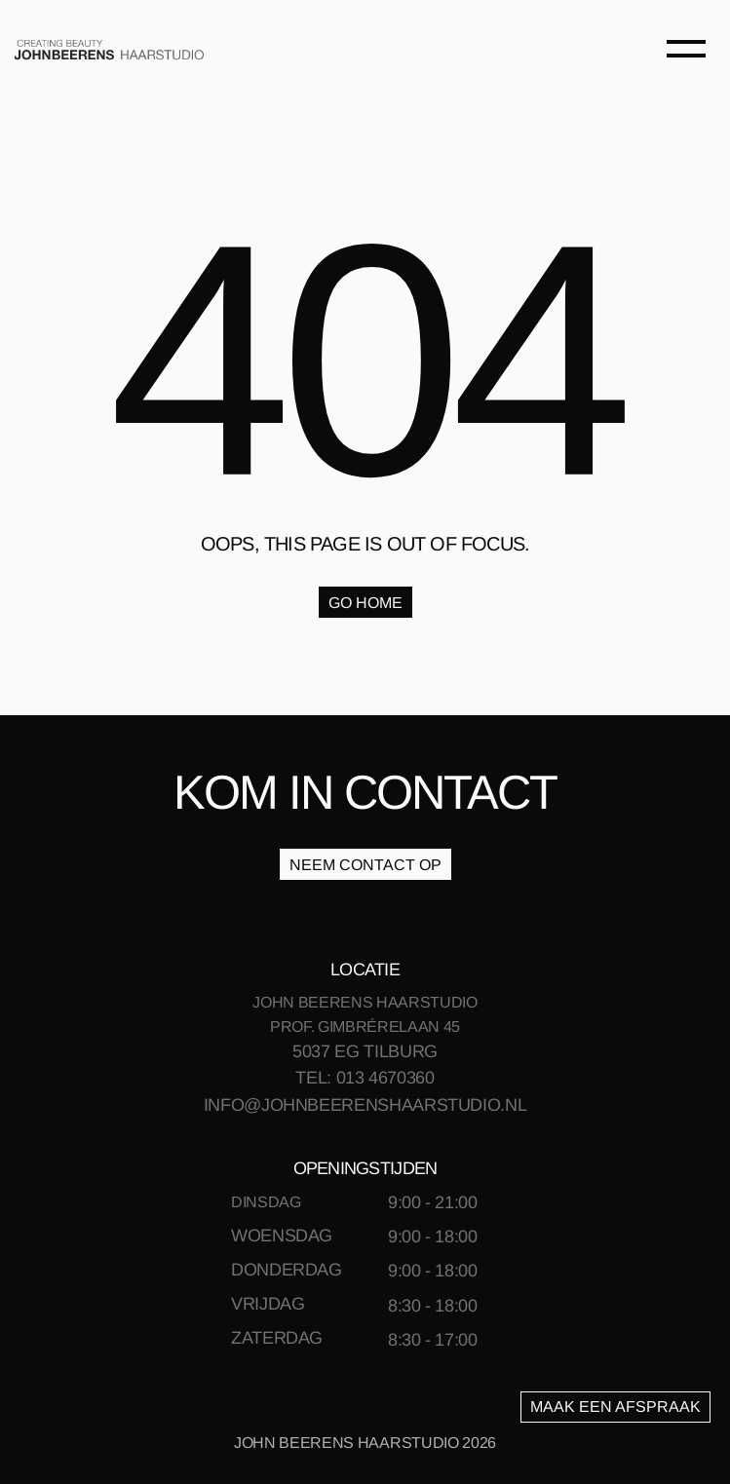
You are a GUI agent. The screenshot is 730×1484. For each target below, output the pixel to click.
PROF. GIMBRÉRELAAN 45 (365, 1026)
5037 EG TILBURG (365, 1051)
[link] (109, 48)
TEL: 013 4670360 (364, 1077)
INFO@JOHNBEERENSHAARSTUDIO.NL (365, 1105)
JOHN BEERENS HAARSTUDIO (365, 1002)
